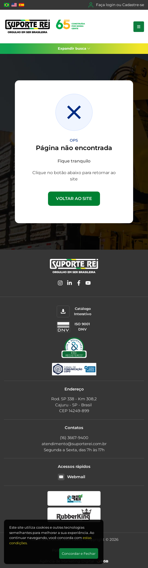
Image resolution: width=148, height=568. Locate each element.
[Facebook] (78, 283)
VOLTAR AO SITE (74, 198)
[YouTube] (88, 283)
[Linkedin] (69, 283)
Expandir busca (74, 48)
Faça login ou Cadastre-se (116, 5)
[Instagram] (60, 283)
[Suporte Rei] (46, 26)
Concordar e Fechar (78, 553)
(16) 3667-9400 (74, 437)
